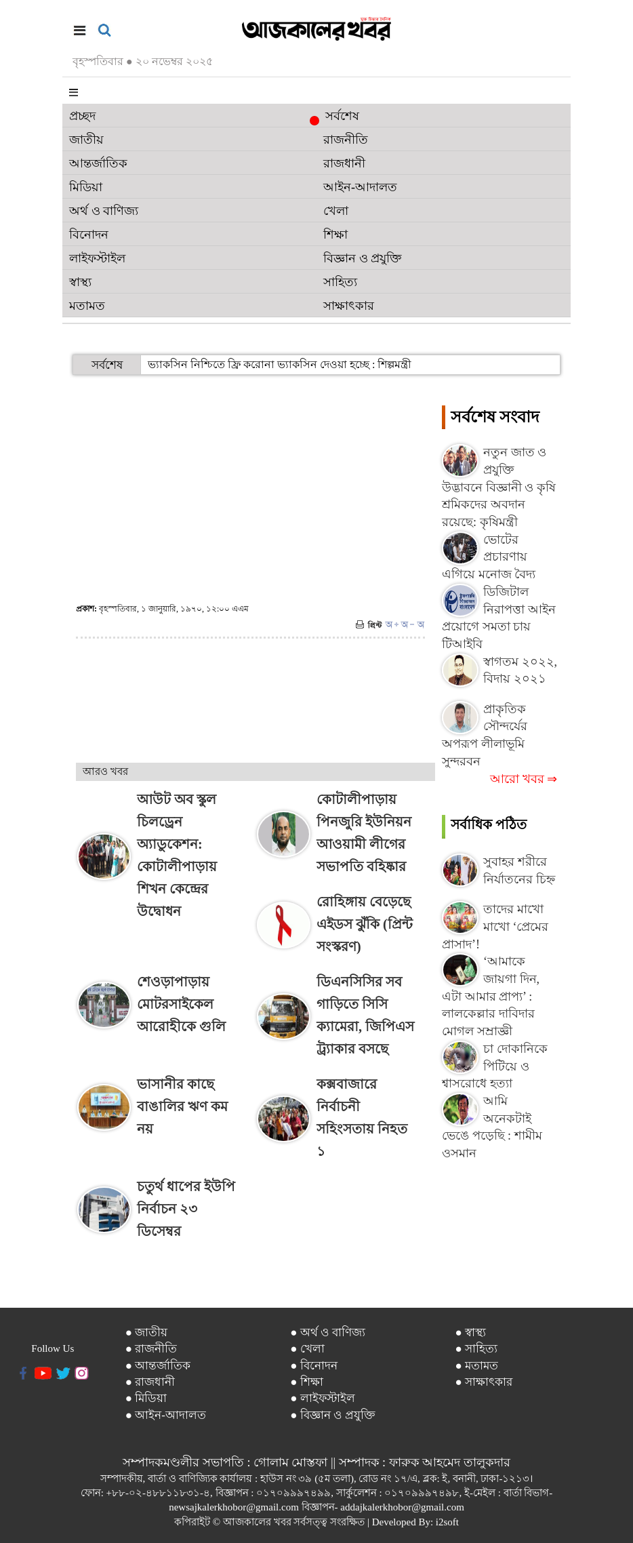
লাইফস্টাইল (97, 258)
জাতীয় (86, 139)
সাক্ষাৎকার (348, 306)
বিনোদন (88, 234)
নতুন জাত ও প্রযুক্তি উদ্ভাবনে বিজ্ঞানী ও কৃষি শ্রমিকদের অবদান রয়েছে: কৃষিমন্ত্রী (499, 487)
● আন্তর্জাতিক (158, 1365)
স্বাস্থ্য (80, 282)
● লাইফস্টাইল (322, 1398)
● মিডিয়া (146, 1398)
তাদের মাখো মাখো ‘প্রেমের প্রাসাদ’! (495, 926)
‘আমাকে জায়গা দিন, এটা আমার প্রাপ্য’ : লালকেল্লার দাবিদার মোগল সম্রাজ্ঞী (490, 996)
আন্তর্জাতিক (98, 163)
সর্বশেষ (337, 117)
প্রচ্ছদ (82, 116)
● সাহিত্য (476, 1348)
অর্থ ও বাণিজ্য (103, 211)
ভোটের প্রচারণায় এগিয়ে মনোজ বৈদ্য (488, 557)
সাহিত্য (340, 282)
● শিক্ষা (306, 1382)
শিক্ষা (335, 234)
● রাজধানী (150, 1382)
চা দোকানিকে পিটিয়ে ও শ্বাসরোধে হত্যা (495, 1066)
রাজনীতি (345, 139)
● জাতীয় (146, 1332)
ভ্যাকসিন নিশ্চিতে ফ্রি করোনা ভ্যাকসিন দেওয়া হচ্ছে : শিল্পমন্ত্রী (279, 364)
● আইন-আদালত (165, 1415)
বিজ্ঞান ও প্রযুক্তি (362, 258)
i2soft (447, 1522)
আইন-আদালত (360, 187)
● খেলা (307, 1348)
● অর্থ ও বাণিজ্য (327, 1332)
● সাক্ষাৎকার (483, 1382)
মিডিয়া (85, 187)
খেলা (335, 211)
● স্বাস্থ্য (470, 1332)
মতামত (87, 306)
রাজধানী (344, 163)
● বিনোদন (314, 1365)
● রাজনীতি (151, 1348)
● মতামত (476, 1365)
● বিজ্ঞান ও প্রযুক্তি (332, 1415)
